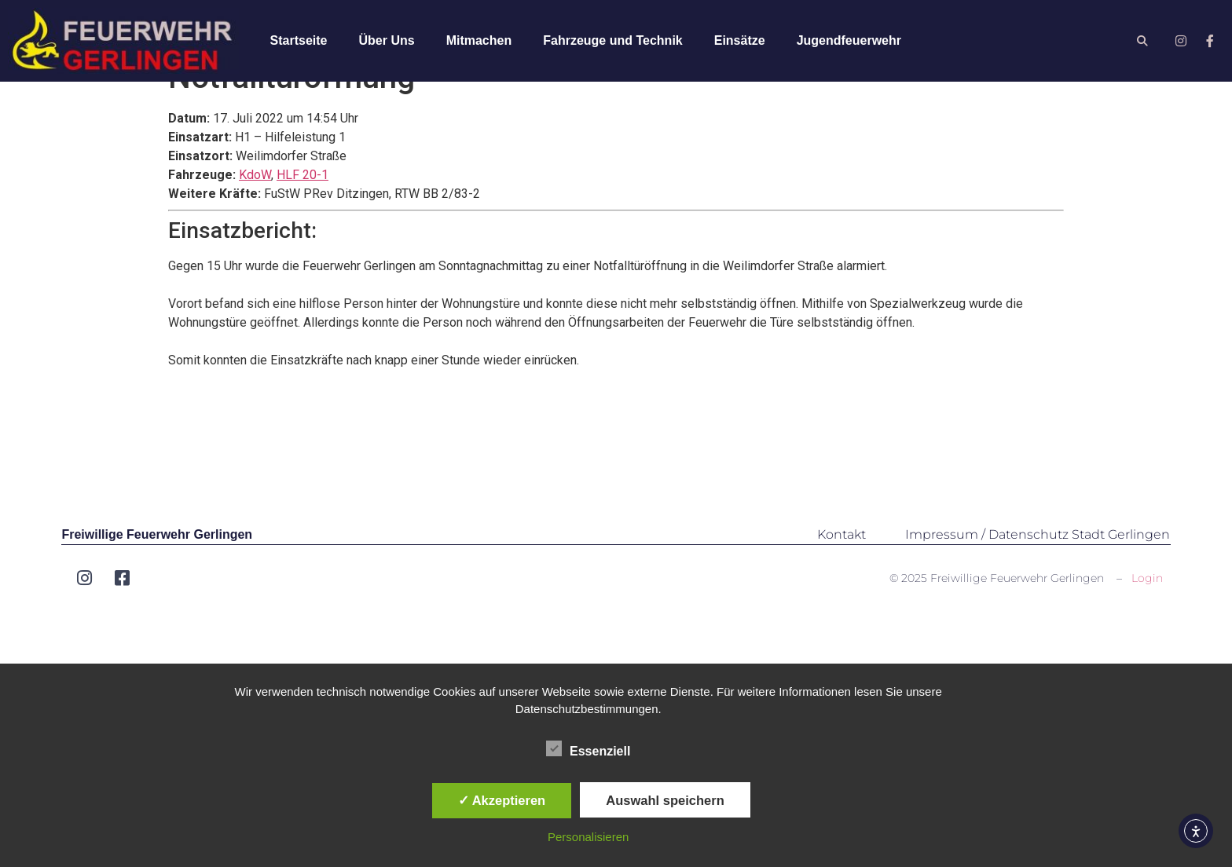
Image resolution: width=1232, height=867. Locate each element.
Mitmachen (479, 40)
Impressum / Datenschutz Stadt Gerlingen (1037, 564)
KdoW (255, 204)
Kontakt (841, 564)
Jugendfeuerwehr (849, 40)
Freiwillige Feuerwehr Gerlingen (156, 564)
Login (1147, 608)
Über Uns (387, 40)
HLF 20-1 (302, 204)
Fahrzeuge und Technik (613, 40)
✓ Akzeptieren (502, 800)
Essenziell (588, 748)
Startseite (299, 40)
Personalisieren (588, 836)
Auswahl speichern (665, 800)
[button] (1143, 41)
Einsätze (739, 40)
